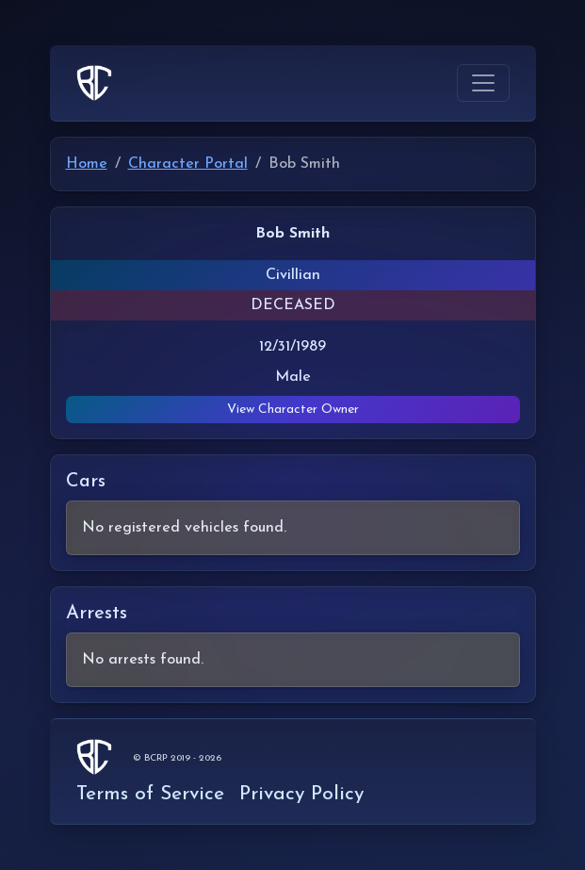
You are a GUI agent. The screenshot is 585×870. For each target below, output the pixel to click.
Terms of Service (150, 794)
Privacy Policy (301, 794)
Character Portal (188, 164)
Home (86, 164)
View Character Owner (293, 409)
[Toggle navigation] (483, 83)
